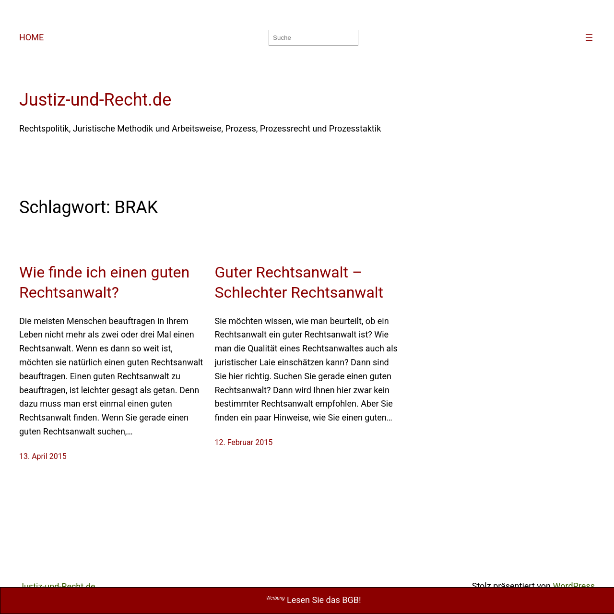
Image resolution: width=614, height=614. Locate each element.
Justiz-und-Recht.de (95, 100)
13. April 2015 (43, 456)
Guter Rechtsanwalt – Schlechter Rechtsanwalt (299, 282)
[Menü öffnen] (589, 37)
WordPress (574, 586)
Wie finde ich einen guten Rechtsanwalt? (104, 282)
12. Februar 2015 (244, 442)
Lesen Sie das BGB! (313, 600)
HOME (31, 37)
